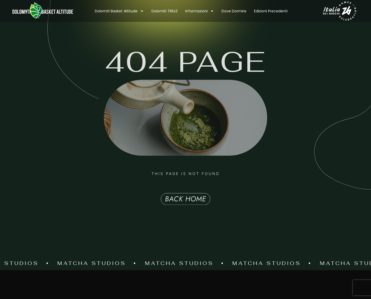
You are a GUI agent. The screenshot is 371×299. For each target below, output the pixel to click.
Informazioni (199, 11)
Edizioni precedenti (271, 11)
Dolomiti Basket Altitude (119, 11)
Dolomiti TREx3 (164, 11)
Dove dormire (234, 11)
